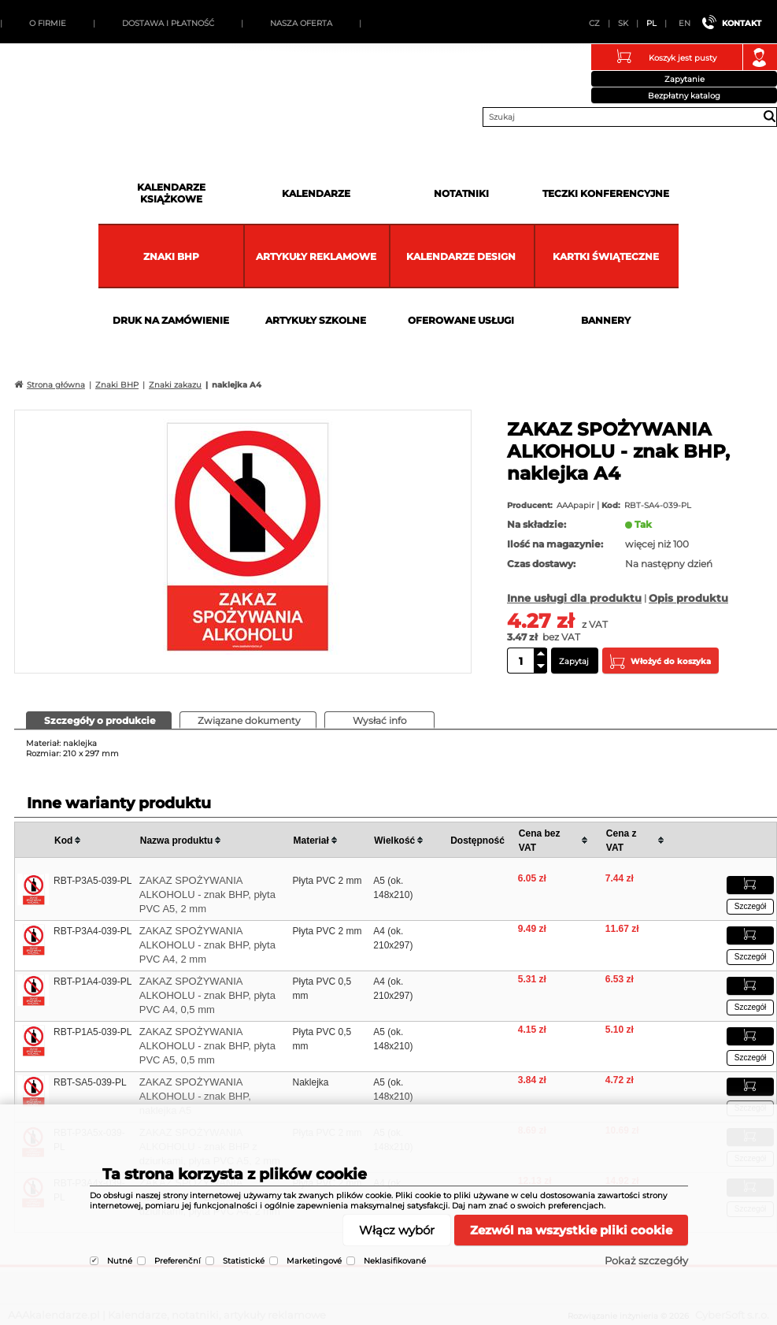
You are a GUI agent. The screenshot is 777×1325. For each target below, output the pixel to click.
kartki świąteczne (606, 256)
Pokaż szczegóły (646, 1260)
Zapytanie (684, 79)
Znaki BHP (171, 256)
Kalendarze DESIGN (461, 256)
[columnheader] (94, 840)
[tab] (99, 720)
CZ (594, 23)
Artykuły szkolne (315, 320)
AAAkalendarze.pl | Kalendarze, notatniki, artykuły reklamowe (32, 82)
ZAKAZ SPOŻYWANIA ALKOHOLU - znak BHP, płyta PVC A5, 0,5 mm (207, 1046)
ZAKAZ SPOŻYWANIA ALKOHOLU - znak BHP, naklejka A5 (195, 1096)
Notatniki (461, 193)
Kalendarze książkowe (171, 193)
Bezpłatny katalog (684, 96)
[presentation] (99, 719)
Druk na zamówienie (171, 320)
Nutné (119, 1261)
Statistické (244, 1261)
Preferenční (177, 1261)
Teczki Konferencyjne (605, 193)
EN (684, 23)
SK (623, 23)
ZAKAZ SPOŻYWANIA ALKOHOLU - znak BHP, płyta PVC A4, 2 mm (207, 945)
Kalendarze (316, 193)
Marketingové (314, 1261)
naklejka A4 (236, 385)
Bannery (606, 320)
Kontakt (741, 23)
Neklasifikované (395, 1261)
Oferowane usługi (461, 320)
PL (651, 23)
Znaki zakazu (175, 385)
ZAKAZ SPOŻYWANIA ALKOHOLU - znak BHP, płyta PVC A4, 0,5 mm (207, 995)
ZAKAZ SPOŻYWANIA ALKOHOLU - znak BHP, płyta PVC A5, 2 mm (207, 894)
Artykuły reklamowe (316, 256)
